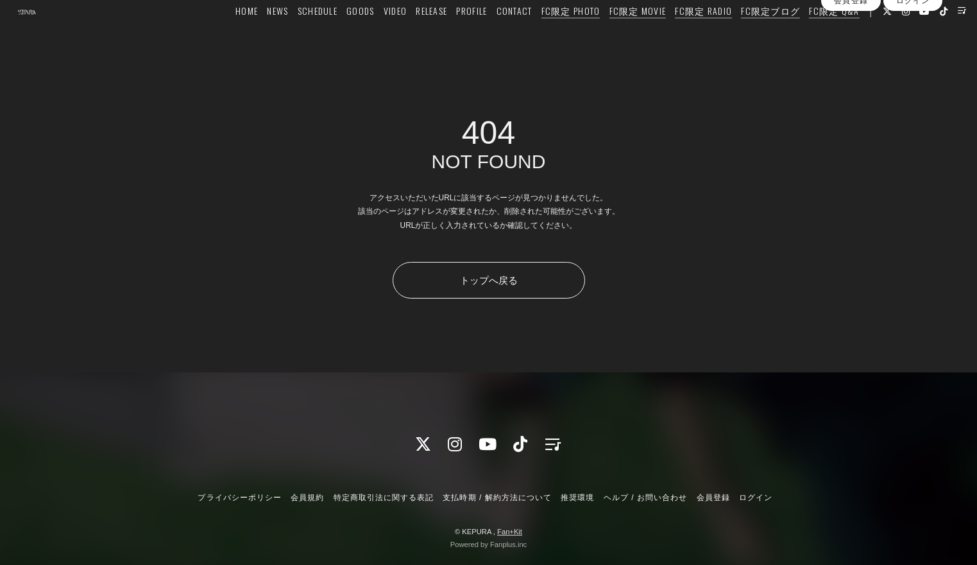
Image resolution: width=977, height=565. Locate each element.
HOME (221, 36)
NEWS (251, 36)
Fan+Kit (509, 531)
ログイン (913, 59)
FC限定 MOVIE (611, 36)
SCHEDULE (291, 36)
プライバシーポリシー (239, 497)
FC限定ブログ (744, 36)
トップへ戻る (489, 280)
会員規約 (307, 497)
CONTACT (488, 36)
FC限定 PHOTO (544, 36)
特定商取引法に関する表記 (384, 497)
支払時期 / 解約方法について (497, 497)
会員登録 (850, 59)
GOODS (334, 36)
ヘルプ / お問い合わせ (645, 497)
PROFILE (445, 36)
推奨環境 (577, 497)
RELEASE (405, 36)
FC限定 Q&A (808, 36)
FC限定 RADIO (677, 36)
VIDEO (368, 36)
